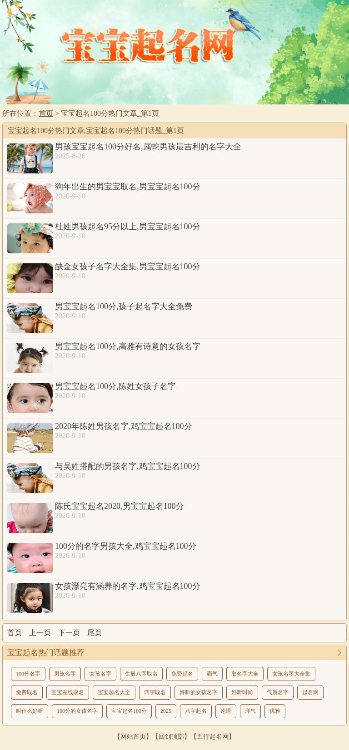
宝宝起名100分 (129, 711)
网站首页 (133, 736)
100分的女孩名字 (77, 711)
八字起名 (196, 711)
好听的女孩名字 (198, 692)
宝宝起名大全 (114, 692)
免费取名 (27, 692)
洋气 (250, 711)
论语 (225, 711)
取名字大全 (245, 674)
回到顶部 (171, 736)
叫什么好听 (29, 711)
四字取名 (155, 692)
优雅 (274, 711)
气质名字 (278, 692)
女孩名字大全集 (291, 674)
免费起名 (182, 674)
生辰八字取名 (141, 674)
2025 (165, 711)
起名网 (310, 692)
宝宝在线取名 (67, 692)
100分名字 (28, 674)
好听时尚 (242, 692)
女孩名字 (100, 674)
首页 (46, 113)
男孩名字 (65, 674)
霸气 (212, 674)
